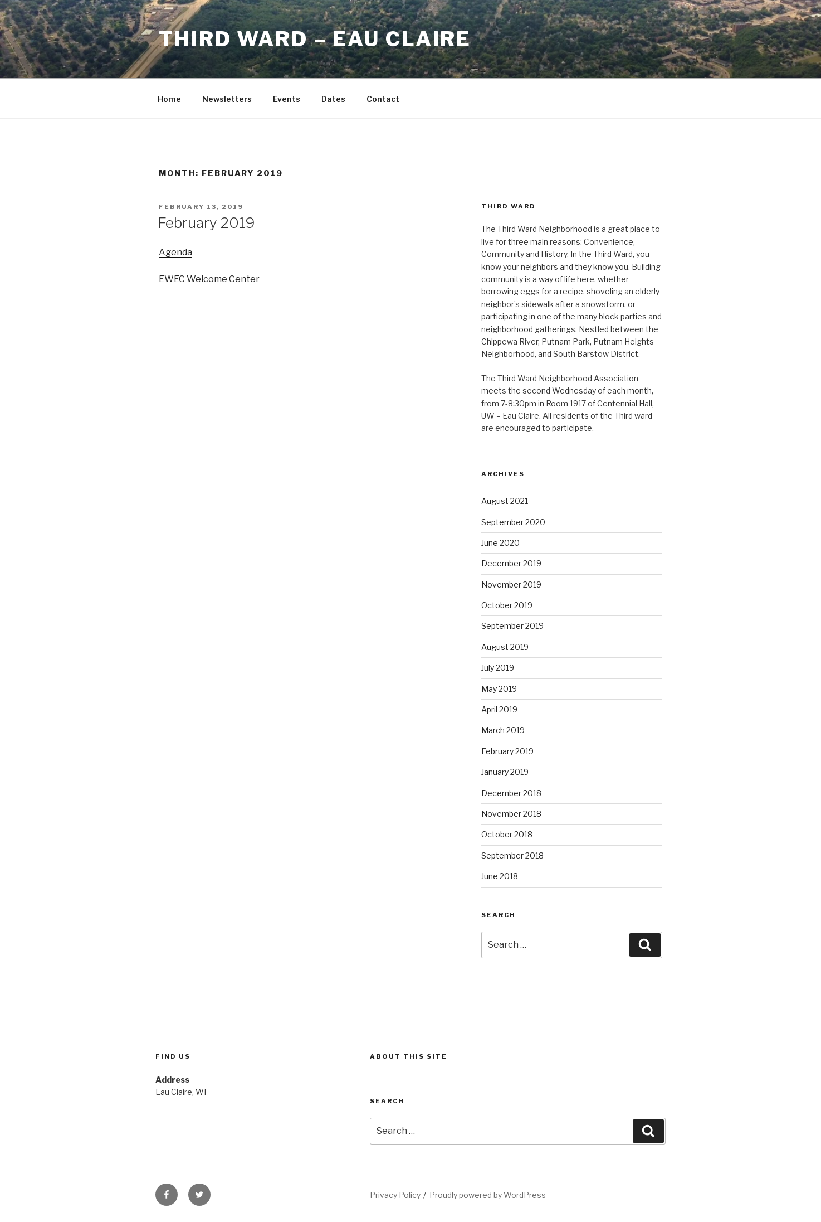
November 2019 (511, 584)
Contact (382, 99)
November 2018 (511, 813)
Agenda (175, 252)
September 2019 (512, 626)
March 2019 (503, 730)
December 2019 (511, 563)
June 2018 (499, 876)
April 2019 (499, 709)
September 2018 (512, 855)
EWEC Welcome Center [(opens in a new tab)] (209, 279)
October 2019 (506, 605)
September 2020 (513, 522)
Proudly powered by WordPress (487, 1195)
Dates (333, 99)
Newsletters (227, 99)
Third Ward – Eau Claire (315, 39)
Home (169, 99)
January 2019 (505, 772)
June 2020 (500, 542)
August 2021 (504, 501)
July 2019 (497, 667)
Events (286, 99)
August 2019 (505, 647)
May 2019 (499, 689)
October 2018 (506, 834)
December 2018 (511, 793)
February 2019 (206, 222)
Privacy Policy (395, 1195)
